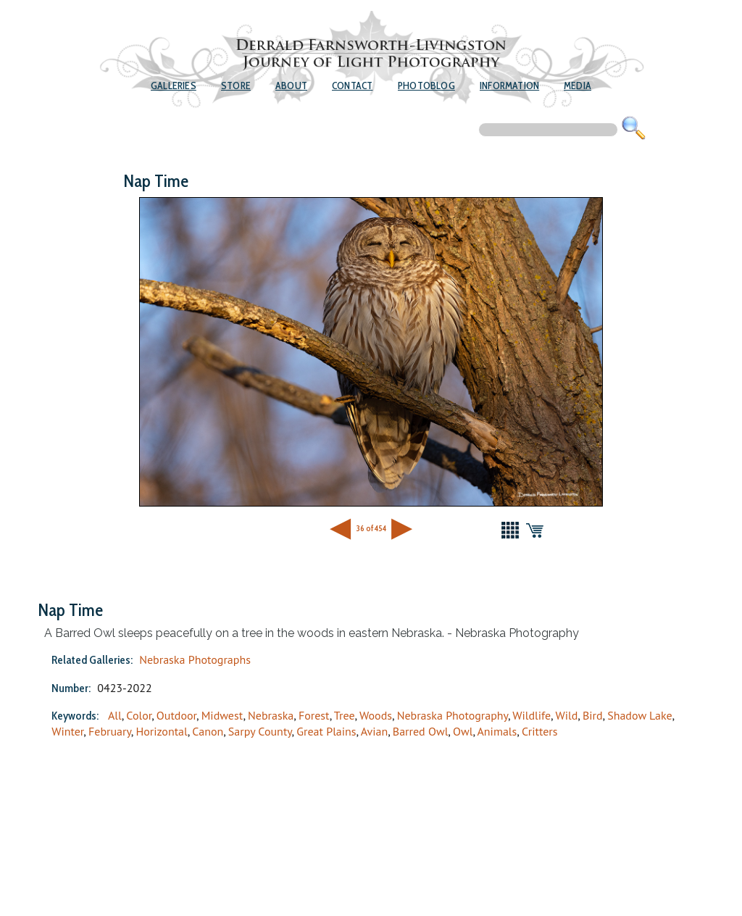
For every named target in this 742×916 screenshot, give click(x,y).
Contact (352, 85)
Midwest (222, 715)
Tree (344, 715)
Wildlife (531, 715)
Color (138, 715)
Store (236, 85)
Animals (497, 731)
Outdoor (176, 715)
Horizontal (161, 731)
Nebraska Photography (452, 715)
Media (577, 85)
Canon (207, 731)
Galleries (173, 85)
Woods (375, 715)
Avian (374, 731)
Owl (462, 731)
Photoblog (426, 85)
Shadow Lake (639, 715)
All (115, 715)
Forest (314, 715)
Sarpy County (260, 731)
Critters (540, 731)
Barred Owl (421, 731)
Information (509, 85)
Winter (67, 731)
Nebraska (270, 715)
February (109, 731)
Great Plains (326, 731)
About (291, 85)
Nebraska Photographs (195, 659)
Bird (593, 715)
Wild (566, 715)
